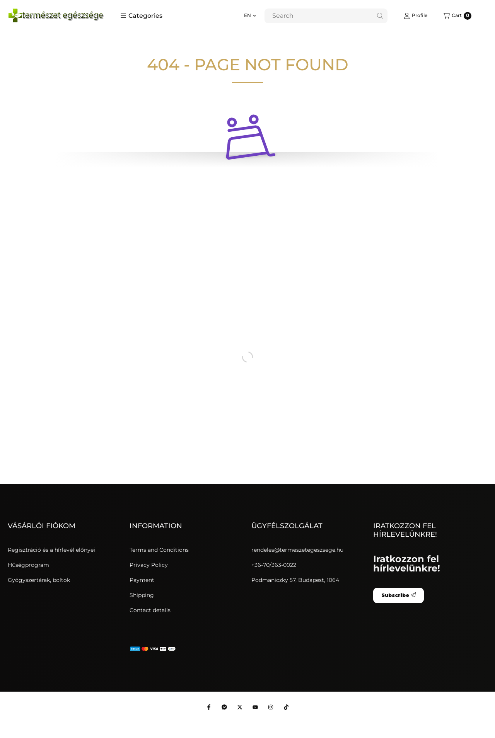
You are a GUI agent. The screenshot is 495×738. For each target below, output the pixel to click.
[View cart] (457, 16)
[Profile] (415, 16)
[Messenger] (224, 707)
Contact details (150, 610)
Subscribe (398, 595)
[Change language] (250, 16)
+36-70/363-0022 (273, 564)
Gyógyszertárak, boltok (39, 579)
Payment (142, 579)
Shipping (142, 595)
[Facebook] (209, 707)
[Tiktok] (286, 707)
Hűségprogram (28, 564)
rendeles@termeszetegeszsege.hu (297, 549)
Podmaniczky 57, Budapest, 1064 (295, 579)
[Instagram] (270, 707)
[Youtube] (255, 707)
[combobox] (326, 16)
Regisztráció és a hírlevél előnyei (51, 549)
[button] (141, 16)
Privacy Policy (149, 564)
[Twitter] (240, 707)
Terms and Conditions (159, 549)
